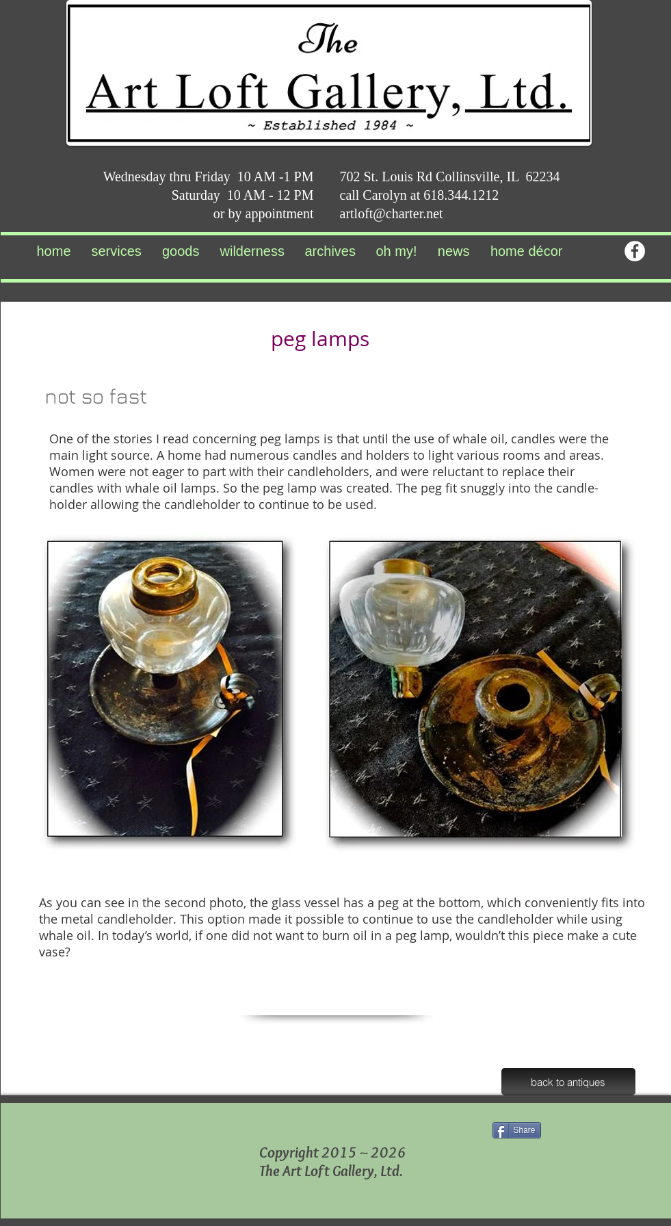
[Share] (516, 1130)
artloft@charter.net (391, 213)
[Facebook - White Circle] (634, 251)
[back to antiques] (568, 1081)
